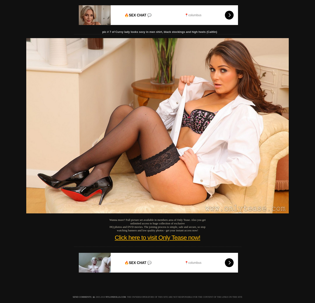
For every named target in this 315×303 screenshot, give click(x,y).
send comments (82, 297)
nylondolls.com (116, 297)
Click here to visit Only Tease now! (157, 237)
